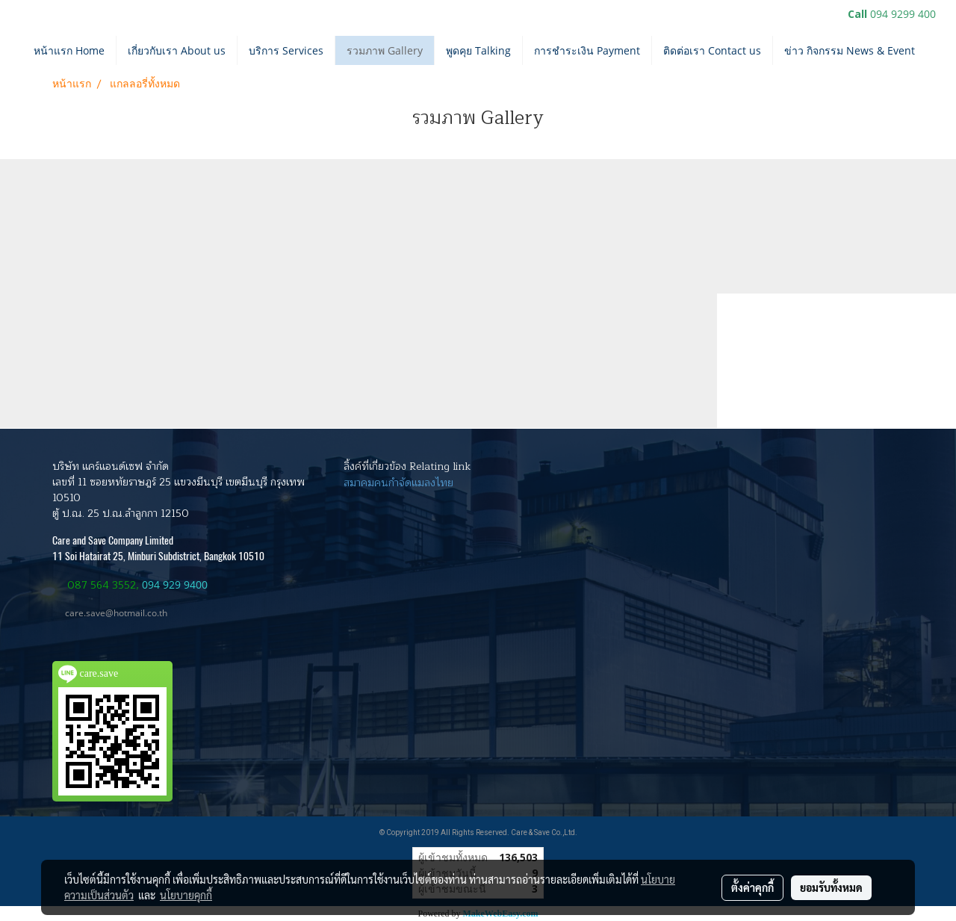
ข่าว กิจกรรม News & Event (849, 50)
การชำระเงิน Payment (587, 50)
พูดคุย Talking (478, 50)
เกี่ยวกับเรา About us (177, 50)
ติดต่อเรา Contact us (712, 50)
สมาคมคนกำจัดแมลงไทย (398, 482)
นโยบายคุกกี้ (186, 895)
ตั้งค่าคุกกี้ (752, 887)
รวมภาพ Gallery (385, 50)
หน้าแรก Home (69, 50)
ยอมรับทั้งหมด (831, 887)
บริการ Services (286, 50)
